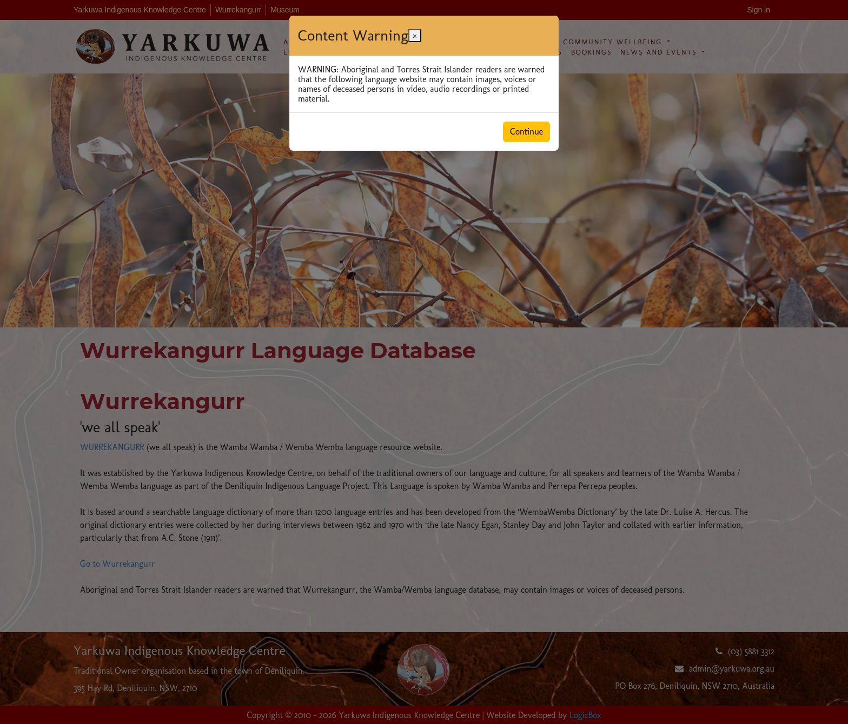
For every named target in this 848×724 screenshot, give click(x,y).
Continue (526, 131)
